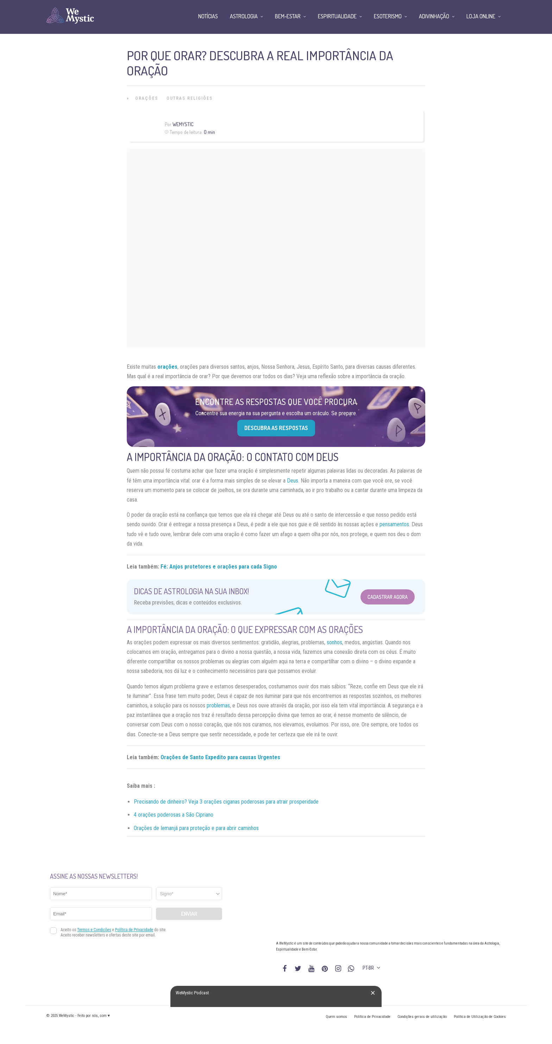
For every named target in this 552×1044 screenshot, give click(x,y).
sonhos (334, 642)
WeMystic (182, 124)
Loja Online (480, 16)
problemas (218, 705)
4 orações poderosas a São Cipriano (173, 814)
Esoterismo (388, 16)
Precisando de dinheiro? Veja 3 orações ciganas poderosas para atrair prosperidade (226, 801)
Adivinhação (434, 16)
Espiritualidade (337, 16)
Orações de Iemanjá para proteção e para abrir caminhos (196, 828)
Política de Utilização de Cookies (480, 1016)
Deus (292, 480)
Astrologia (244, 16)
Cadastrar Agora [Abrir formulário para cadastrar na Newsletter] (388, 597)
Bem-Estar (288, 16)
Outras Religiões (190, 98)
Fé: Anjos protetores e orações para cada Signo (219, 566)
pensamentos (394, 524)
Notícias (208, 16)
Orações (146, 98)
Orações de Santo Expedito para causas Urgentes (220, 757)
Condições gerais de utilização (422, 1016)
